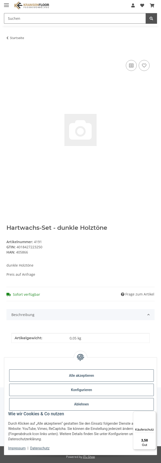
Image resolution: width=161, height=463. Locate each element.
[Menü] (153, 414)
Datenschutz (40, 448)
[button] (133, 5)
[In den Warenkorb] (10, 53)
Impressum (17, 448)
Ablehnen (81, 404)
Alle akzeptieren (81, 376)
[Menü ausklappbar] (6, 3)
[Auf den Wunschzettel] (144, 65)
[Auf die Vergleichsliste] (131, 65)
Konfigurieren (81, 390)
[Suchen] (151, 18)
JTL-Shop (89, 457)
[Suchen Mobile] (75, 18)
